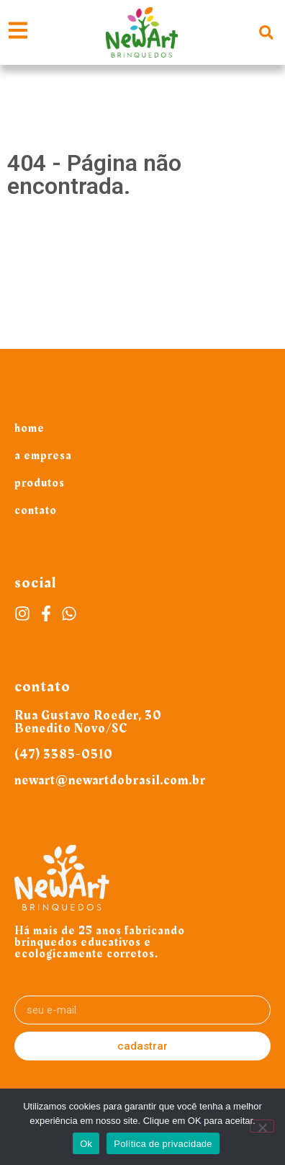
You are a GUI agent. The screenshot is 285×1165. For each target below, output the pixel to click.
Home (29, 428)
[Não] (262, 1126)
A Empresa (43, 455)
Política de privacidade (163, 1143)
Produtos (39, 483)
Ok (86, 1143)
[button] (266, 33)
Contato (35, 510)
